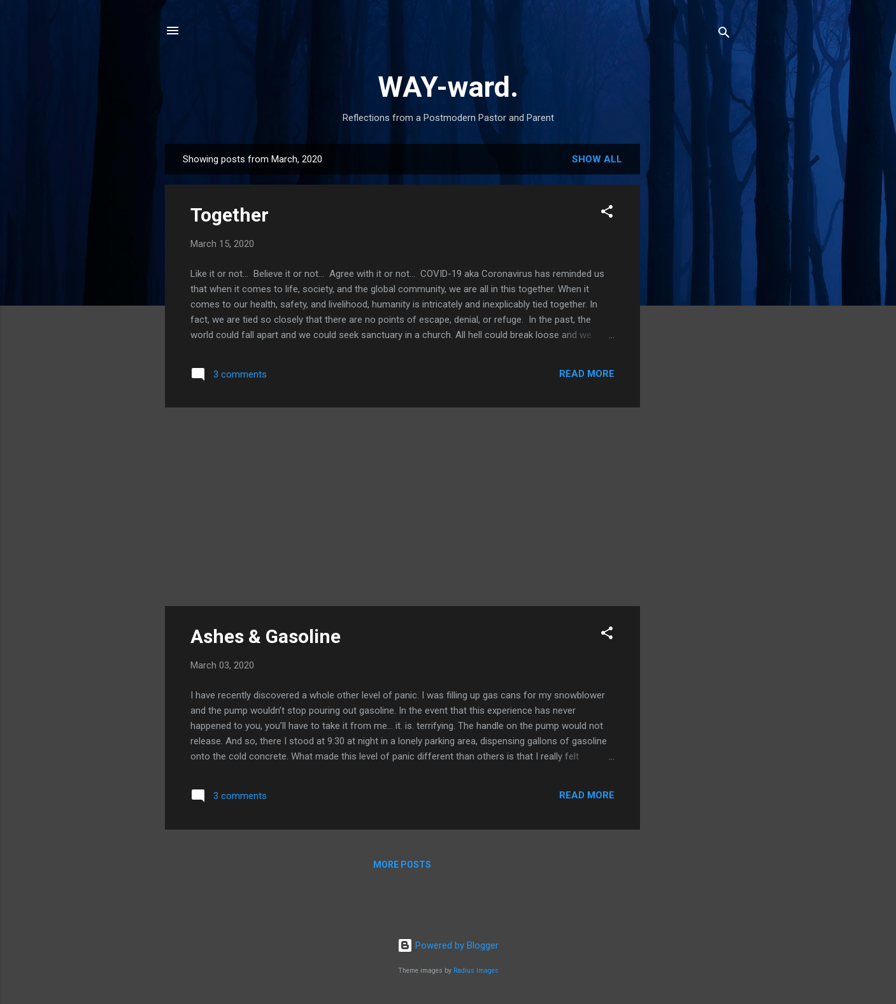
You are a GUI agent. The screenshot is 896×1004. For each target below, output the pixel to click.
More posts (402, 864)
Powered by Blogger (448, 945)
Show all (597, 159)
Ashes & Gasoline (265, 636)
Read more (587, 373)
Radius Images (476, 970)
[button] (607, 213)
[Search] (724, 34)
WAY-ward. (448, 87)
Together (229, 215)
